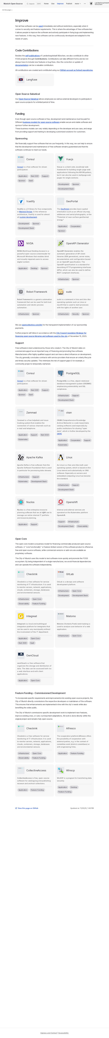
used (41, 26)
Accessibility (63, 1033)
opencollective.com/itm (32, 325)
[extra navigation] (84, 3)
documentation (21, 65)
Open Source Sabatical (28, 99)
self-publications (32, 56)
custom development (28, 217)
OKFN (59, 434)
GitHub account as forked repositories (76, 70)
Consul (20, 167)
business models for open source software (41, 122)
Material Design (25, 212)
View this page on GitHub (26, 808)
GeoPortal (65, 209)
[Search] (34, 3)
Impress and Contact (48, 1033)
